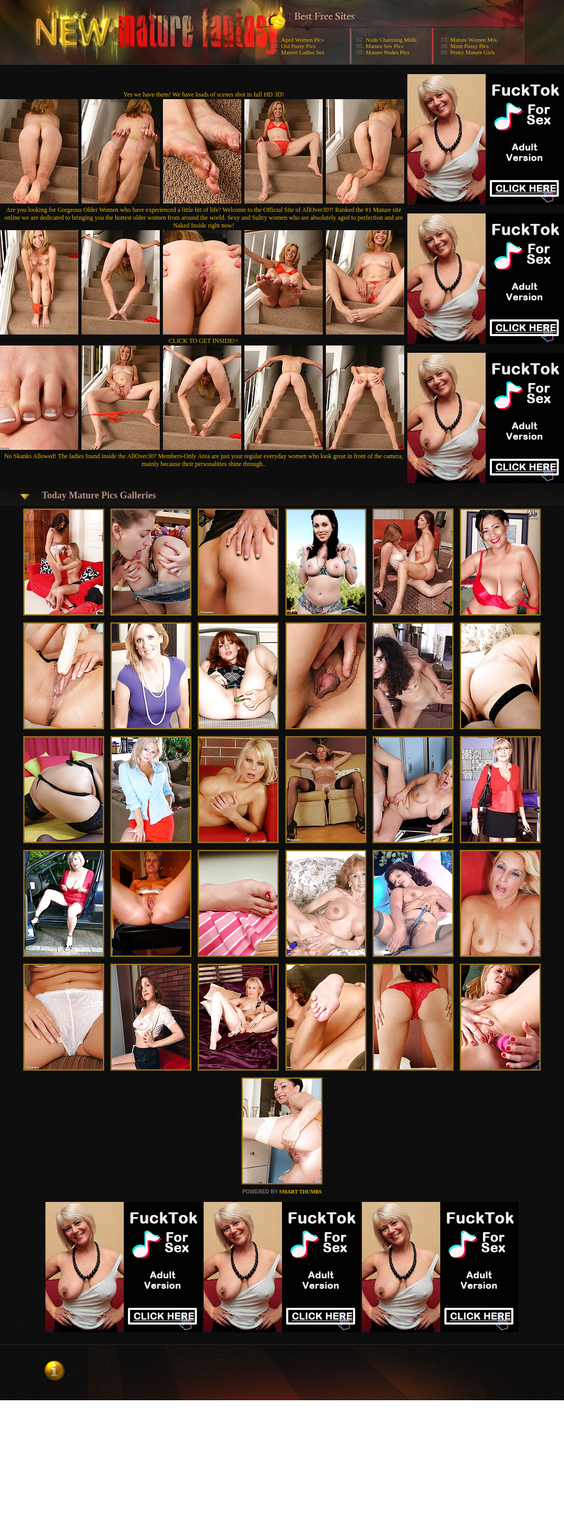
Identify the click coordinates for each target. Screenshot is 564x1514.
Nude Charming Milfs (391, 40)
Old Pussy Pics (298, 46)
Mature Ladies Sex (302, 52)
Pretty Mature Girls (472, 52)
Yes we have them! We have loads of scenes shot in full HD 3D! (203, 94)
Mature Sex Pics (384, 46)
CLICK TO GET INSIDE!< (204, 340)
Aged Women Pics (302, 40)
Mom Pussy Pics (469, 46)
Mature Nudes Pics (387, 52)
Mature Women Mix (473, 40)
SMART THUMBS (300, 1192)
